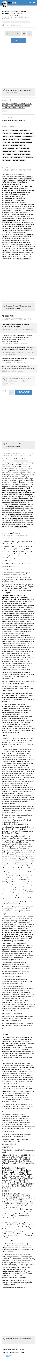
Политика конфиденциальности (13, 1353)
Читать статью (23, 392)
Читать (18, 41)
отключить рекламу (13, 93)
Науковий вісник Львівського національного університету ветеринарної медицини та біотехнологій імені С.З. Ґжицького (17, 105)
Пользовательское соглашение (13, 1350)
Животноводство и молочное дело (14, 120)
